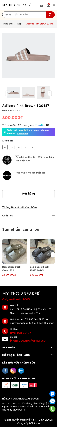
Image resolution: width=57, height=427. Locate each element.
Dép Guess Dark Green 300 (11, 269)
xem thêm (22, 134)
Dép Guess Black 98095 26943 (39, 269)
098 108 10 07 (20, 333)
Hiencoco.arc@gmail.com (29, 340)
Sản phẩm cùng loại (21, 229)
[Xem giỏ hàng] (48, 5)
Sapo (36, 423)
